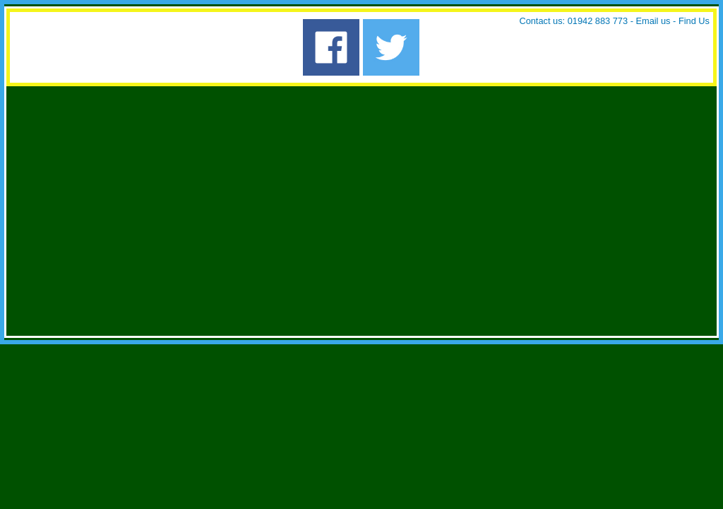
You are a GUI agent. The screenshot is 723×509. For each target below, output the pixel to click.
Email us (652, 21)
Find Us (694, 21)
